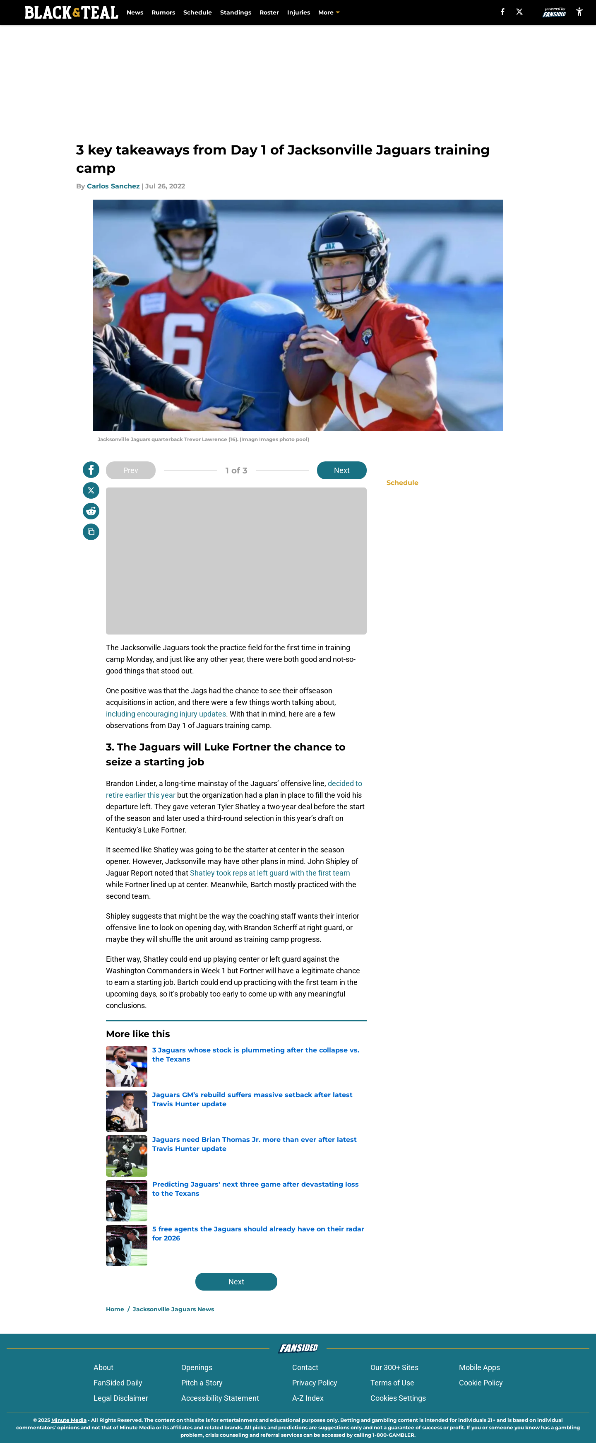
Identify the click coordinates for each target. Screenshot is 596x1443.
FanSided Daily (118, 1382)
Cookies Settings (398, 1398)
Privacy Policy (314, 1382)
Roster (269, 12)
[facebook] (503, 11)
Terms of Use (392, 1382)
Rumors (163, 12)
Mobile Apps (479, 1367)
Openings (196, 1367)
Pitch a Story (202, 1382)
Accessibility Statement (220, 1398)
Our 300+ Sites (394, 1367)
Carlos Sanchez (113, 186)
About (103, 1367)
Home (115, 1309)
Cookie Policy (481, 1382)
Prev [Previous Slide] (130, 470)
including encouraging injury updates (166, 713)
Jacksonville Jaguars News (173, 1309)
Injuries (298, 12)
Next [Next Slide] (342, 470)
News (135, 12)
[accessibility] (579, 11)
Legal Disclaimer (121, 1398)
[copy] (91, 532)
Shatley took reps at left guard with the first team (270, 873)
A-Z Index (308, 1398)
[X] (519, 11)
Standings (235, 12)
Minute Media (69, 1420)
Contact (305, 1367)
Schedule (197, 12)
